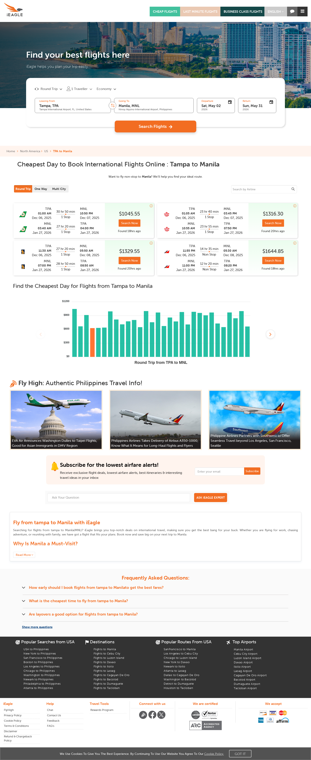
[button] (275, 11)
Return (246, 101)
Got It (240, 754)
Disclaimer (10, 731)
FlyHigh (9, 710)
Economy (104, 89)
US (46, 151)
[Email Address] (228, 471)
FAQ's (50, 726)
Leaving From (47, 101)
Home (12, 151)
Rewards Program (101, 710)
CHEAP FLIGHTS (165, 11)
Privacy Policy (13, 715)
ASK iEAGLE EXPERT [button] (210, 497)
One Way (41, 189)
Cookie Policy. (214, 754)
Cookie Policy (12, 721)
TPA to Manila (62, 151)
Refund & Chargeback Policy (18, 738)
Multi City (59, 189)
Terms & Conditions (16, 726)
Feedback (53, 721)
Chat (50, 710)
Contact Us (54, 715)
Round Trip (23, 189)
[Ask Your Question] (118, 497)
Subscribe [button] (252, 471)
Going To (124, 101)
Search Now (129, 223)
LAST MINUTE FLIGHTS (200, 11)
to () (66, 530)
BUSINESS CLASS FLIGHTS (243, 11)
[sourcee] (264, 189)
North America (30, 151)
